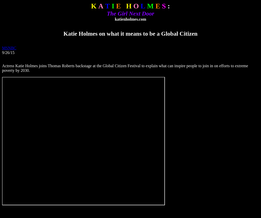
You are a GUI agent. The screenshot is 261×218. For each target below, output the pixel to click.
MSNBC (9, 48)
